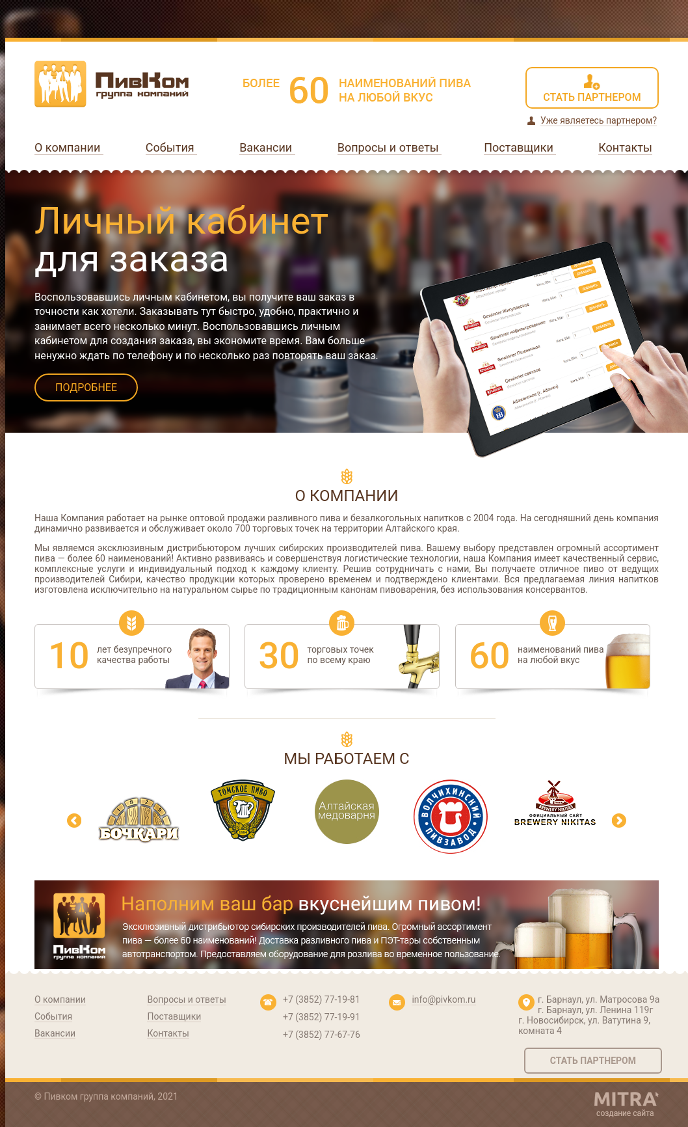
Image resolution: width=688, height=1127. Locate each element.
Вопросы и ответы (389, 147)
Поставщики (520, 147)
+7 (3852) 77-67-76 (321, 1034)
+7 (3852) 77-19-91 (321, 1017)
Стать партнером (593, 1060)
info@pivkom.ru (443, 999)
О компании (68, 147)
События (171, 147)
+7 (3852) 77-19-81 (321, 999)
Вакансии (267, 147)
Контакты (625, 147)
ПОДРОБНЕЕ (86, 387)
